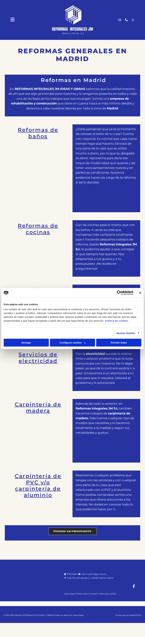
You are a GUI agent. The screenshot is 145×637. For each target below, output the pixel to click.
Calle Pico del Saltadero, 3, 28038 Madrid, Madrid (89, 578)
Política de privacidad (86, 594)
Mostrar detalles (126, 333)
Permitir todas (119, 342)
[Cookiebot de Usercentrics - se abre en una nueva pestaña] (119, 292)
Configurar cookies (72, 342)
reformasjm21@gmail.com (94, 574)
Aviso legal (69, 594)
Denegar (26, 342)
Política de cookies (107, 594)
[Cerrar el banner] (140, 293)
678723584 (72, 574)
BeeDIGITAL (136, 622)
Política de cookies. (117, 320)
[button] (72, 531)
